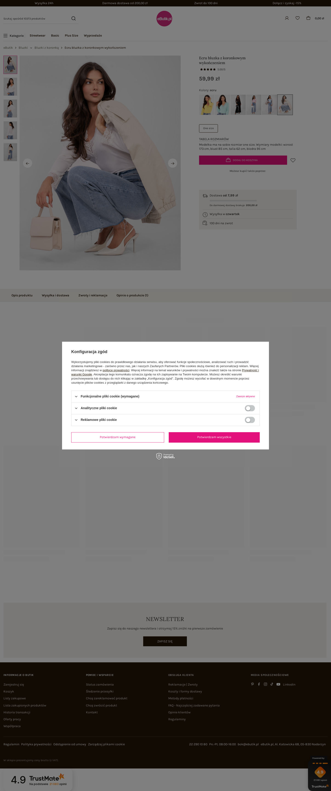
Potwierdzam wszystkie (214, 437)
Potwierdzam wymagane (117, 437)
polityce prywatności (116, 370)
